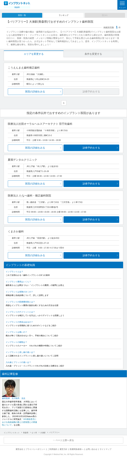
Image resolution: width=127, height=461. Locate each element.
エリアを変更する (34, 53)
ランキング (63, 15)
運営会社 (19, 449)
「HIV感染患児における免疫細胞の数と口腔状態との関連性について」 (19, 422)
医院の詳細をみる (35, 91)
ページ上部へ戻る (65, 440)
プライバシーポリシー (35, 449)
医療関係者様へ (76, 449)
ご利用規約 (52, 449)
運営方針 (63, 449)
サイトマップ (105, 449)
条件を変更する (93, 53)
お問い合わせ (91, 449)
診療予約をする (91, 147)
